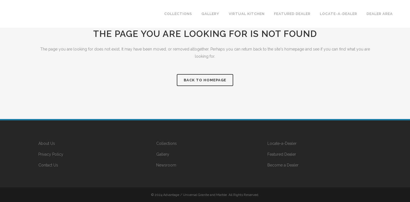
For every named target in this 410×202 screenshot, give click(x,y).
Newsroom (166, 165)
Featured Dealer (281, 154)
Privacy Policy (50, 154)
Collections (166, 143)
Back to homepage (205, 80)
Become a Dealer (283, 165)
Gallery (162, 154)
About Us (46, 143)
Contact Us (48, 165)
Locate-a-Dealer (282, 143)
